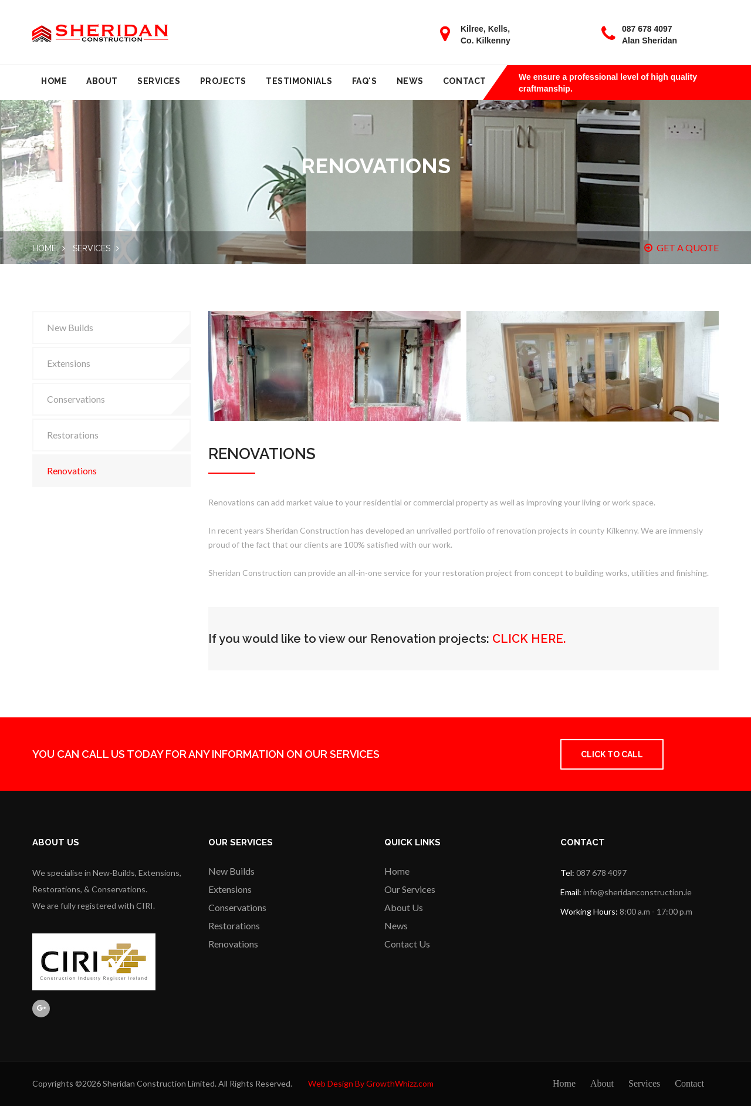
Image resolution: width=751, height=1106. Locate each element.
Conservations (76, 398)
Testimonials (299, 81)
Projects (223, 81)
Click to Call (612, 754)
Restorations (73, 434)
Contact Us (407, 943)
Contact (464, 81)
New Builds (70, 327)
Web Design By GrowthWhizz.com (371, 1083)
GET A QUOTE (681, 247)
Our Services (409, 889)
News (410, 81)
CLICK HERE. (529, 638)
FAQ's (364, 81)
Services (158, 81)
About (102, 81)
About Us (403, 907)
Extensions (68, 363)
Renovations (72, 470)
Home (54, 81)
